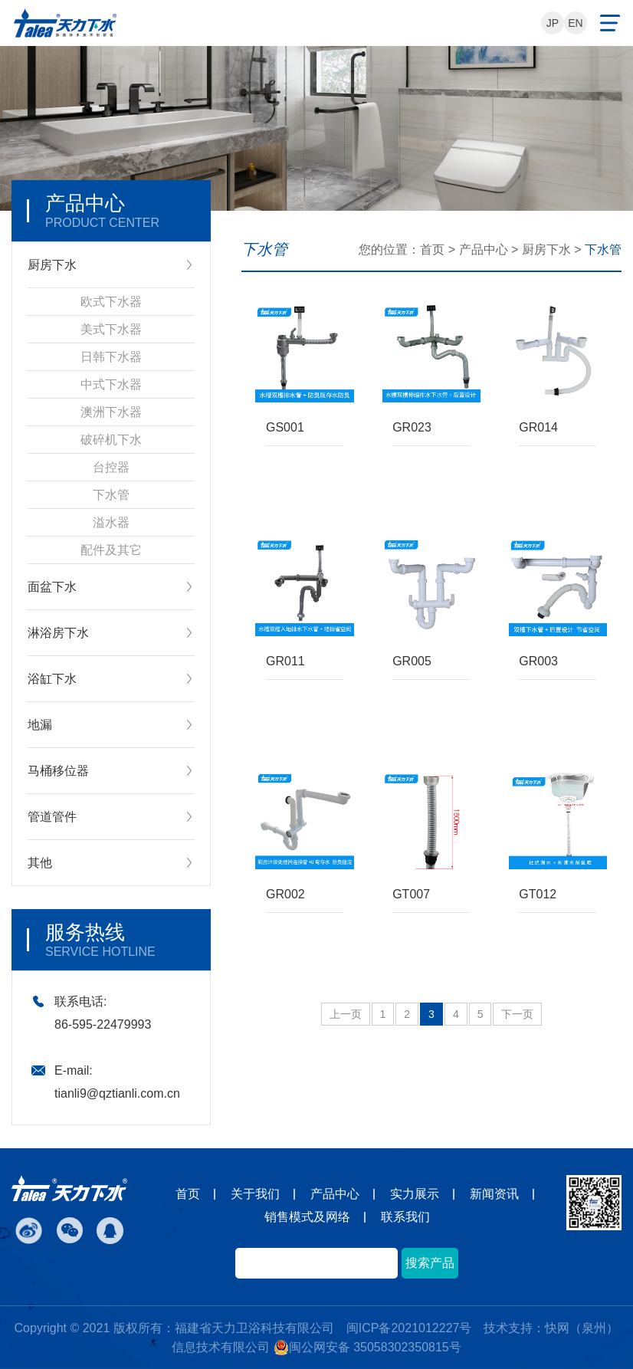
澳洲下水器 (111, 412)
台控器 (111, 467)
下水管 (111, 494)
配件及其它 (111, 549)
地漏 (40, 724)
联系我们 (405, 1216)
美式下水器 (111, 329)
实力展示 (414, 1193)
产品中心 (483, 249)
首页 (432, 249)
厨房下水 (52, 264)
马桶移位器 (58, 770)
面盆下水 (52, 586)
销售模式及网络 (307, 1216)
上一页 (346, 1014)
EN (575, 23)
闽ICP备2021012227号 (409, 1328)
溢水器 (111, 522)
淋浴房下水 (58, 632)
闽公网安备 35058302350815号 (367, 1347)
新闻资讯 (494, 1193)
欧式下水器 (111, 301)
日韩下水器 (111, 356)
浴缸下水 (52, 678)
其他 (40, 862)
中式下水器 (111, 384)
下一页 (517, 1014)
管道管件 (52, 816)
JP (552, 23)
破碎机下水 (111, 439)
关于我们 (255, 1193)
